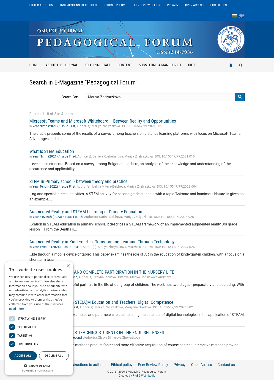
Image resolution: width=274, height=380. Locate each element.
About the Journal (61, 65)
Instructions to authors (78, 5)
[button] (39, 365)
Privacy (172, 5)
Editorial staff (98, 65)
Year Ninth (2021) (45, 126)
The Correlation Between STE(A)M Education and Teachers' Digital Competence (101, 302)
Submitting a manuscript (160, 65)
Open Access (194, 5)
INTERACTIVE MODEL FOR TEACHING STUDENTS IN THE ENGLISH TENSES (96, 332)
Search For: (69, 97)
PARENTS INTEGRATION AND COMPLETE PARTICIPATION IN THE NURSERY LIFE (101, 272)
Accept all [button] (23, 355)
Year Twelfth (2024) (47, 247)
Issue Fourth (74, 217)
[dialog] (39, 318)
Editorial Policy (41, 5)
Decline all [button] (54, 355)
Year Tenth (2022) (45, 186)
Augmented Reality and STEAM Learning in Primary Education (85, 211)
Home (33, 65)
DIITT (192, 65)
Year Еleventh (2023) (47, 217)
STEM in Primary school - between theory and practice (78, 181)
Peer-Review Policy (146, 5)
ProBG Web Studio (144, 375)
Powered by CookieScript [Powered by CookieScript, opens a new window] (39, 370)
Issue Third (68, 156)
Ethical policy (115, 5)
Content (125, 65)
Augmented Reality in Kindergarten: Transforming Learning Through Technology (102, 242)
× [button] (68, 266)
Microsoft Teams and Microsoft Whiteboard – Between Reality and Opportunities (102, 121)
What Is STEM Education (51, 151)
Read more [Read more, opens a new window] (16, 309)
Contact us (218, 5)
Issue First (67, 126)
